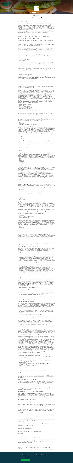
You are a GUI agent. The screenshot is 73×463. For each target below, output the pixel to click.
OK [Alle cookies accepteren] (25, 459)
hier (32, 425)
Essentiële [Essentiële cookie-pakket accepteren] (35, 459)
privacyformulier (21, 298)
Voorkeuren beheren (37, 456)
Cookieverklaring (25, 184)
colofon (45, 1)
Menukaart (29, 1)
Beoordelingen (35, 1)
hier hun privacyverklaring (44, 363)
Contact (41, 1)
